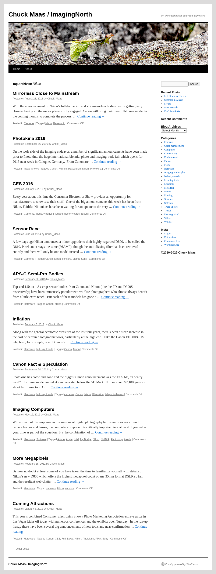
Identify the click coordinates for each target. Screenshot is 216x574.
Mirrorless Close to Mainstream (46, 93)
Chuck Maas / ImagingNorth (50, 14)
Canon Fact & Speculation (40, 364)
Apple (69, 439)
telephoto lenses (114, 394)
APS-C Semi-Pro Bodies (38, 273)
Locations (169, 183)
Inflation (21, 318)
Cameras (29, 123)
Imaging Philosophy (174, 172)
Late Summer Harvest (175, 96)
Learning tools (171, 180)
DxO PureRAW (172, 111)
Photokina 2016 (29, 138)
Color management (174, 145)
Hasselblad (74, 168)
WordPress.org (171, 244)
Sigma (76, 258)
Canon (53, 168)
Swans (167, 103)
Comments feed (172, 241)
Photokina (95, 168)
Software (41, 439)
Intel (76, 439)
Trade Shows (31, 168)
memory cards (72, 213)
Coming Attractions (33, 503)
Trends (167, 210)
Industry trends (44, 213)
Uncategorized (171, 214)
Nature (167, 191)
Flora (167, 164)
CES (57, 538)
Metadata (169, 187)
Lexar (70, 538)
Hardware (29, 303)
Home (17, 68)
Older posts (21, 548)
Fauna (167, 161)
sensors (66, 258)
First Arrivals (171, 107)
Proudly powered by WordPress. (181, 564)
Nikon (48, 123)
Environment (171, 157)
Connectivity (170, 153)
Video (167, 218)
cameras (69, 394)
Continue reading (91, 116)
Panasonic (59, 123)
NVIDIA (105, 439)
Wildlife (168, 222)
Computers (170, 149)
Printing (168, 195)
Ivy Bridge (85, 439)
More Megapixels (31, 458)
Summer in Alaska (173, 99)
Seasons (168, 199)
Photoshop (117, 439)
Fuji (64, 538)
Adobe (61, 439)
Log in (167, 233)
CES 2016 (23, 183)
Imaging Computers (33, 409)
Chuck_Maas (54, 98)
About (28, 68)
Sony (84, 258)
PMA (98, 538)
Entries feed (170, 237)
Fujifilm (63, 168)
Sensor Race (26, 228)
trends (127, 439)
